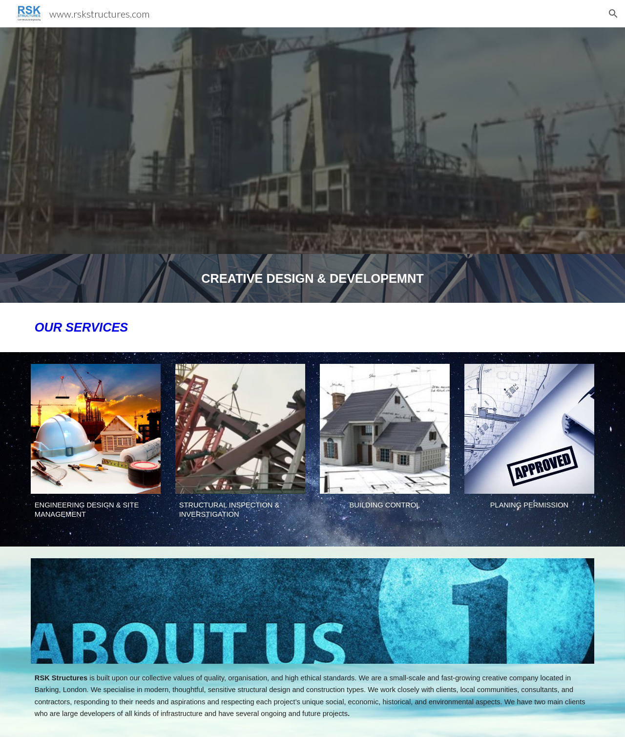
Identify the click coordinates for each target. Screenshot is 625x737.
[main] (312, 278)
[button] (613, 13)
